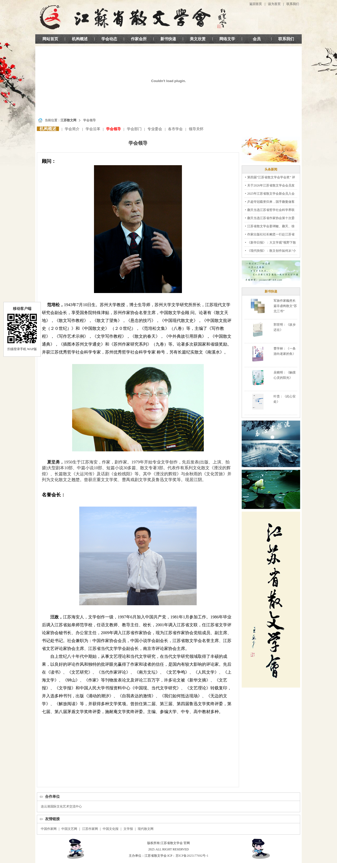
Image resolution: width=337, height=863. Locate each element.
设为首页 (274, 4)
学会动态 (109, 39)
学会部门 (134, 129)
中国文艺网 (69, 829)
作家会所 (139, 39)
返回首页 (255, 4)
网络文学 (227, 39)
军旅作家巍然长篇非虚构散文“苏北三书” (285, 306)
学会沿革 (93, 129)
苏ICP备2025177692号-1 (192, 855)
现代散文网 (145, 829)
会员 (257, 39)
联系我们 (292, 4)
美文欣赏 (198, 39)
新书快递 (168, 39)
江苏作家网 (90, 829)
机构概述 (80, 39)
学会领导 (113, 129)
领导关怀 (196, 129)
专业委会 (154, 129)
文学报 (128, 829)
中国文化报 (110, 829)
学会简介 (72, 129)
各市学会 (175, 129)
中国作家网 (49, 829)
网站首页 (50, 39)
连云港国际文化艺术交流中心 (61, 806)
